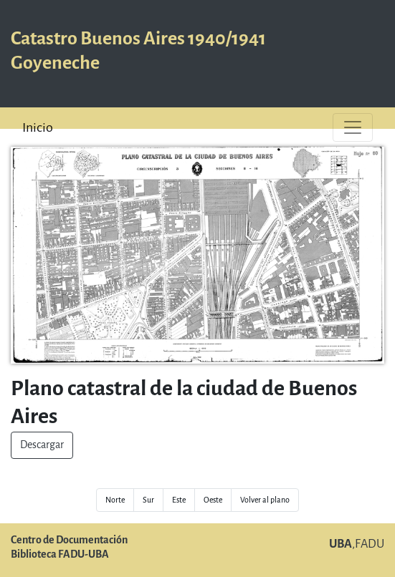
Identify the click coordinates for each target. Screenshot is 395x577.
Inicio (37, 127)
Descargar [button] (42, 445)
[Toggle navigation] (353, 127)
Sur (148, 500)
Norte (115, 500)
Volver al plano (265, 500)
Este (179, 500)
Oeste (213, 500)
